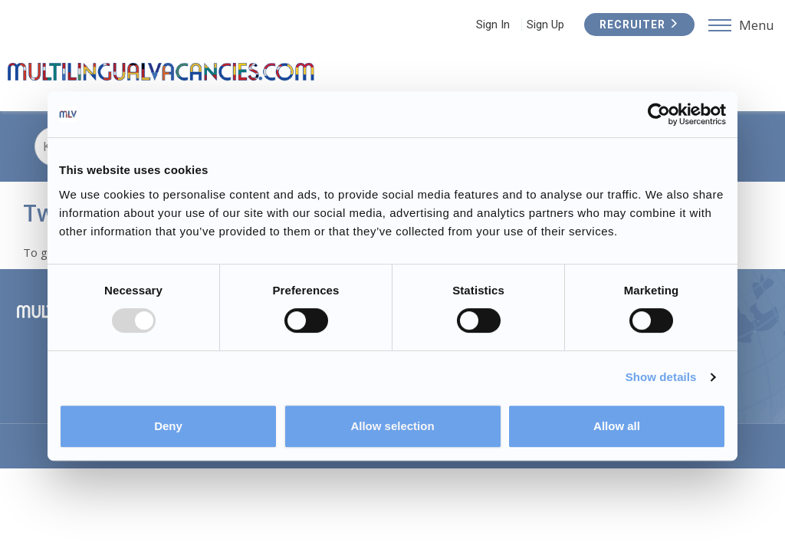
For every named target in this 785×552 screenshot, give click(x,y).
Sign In (493, 24)
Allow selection (392, 425)
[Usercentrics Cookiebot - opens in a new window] (659, 114)
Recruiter (639, 24)
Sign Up (545, 24)
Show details (661, 376)
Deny (168, 425)
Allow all (616, 425)
